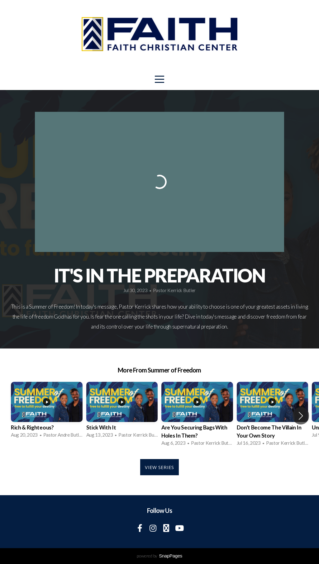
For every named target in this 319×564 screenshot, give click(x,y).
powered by (159, 555)
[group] (47, 412)
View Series (159, 467)
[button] (301, 416)
